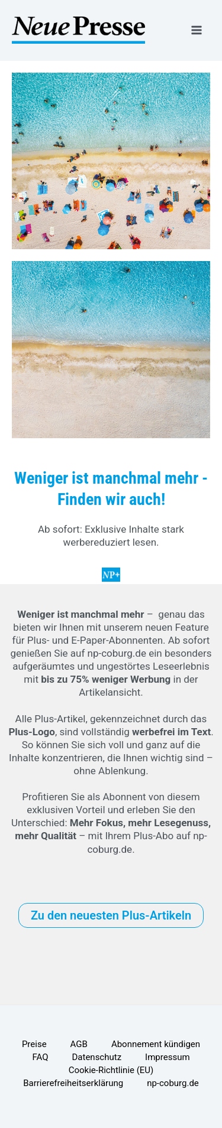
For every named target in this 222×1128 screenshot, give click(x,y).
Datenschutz (96, 1057)
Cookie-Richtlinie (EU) (111, 1070)
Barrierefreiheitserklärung (73, 1083)
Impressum (167, 1057)
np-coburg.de (117, 653)
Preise (34, 1044)
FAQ (40, 1057)
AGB (79, 1044)
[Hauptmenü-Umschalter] (197, 30)
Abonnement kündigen (155, 1044)
